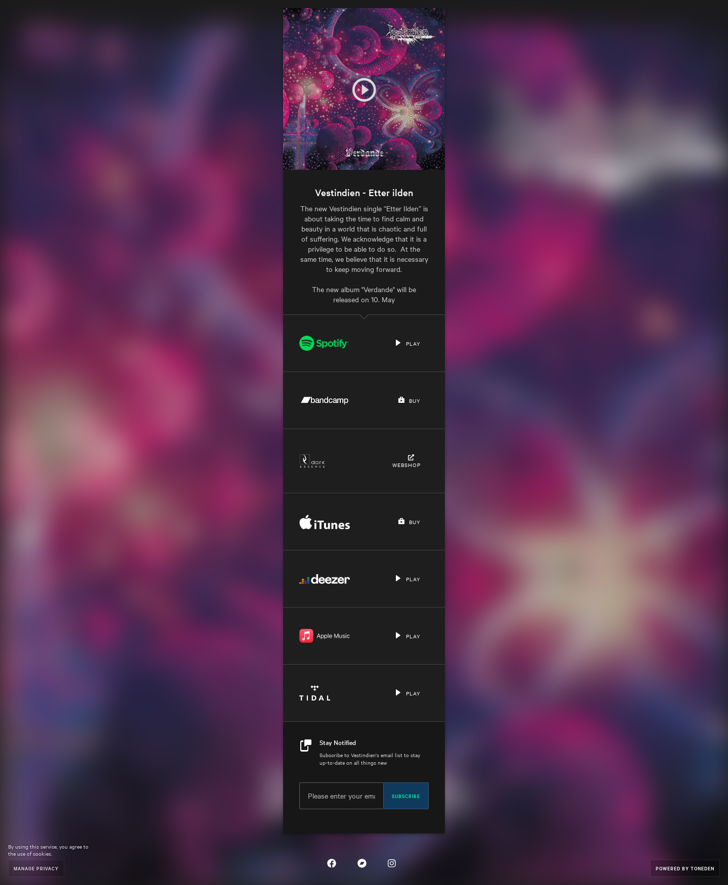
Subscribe (406, 795)
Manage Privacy (36, 868)
